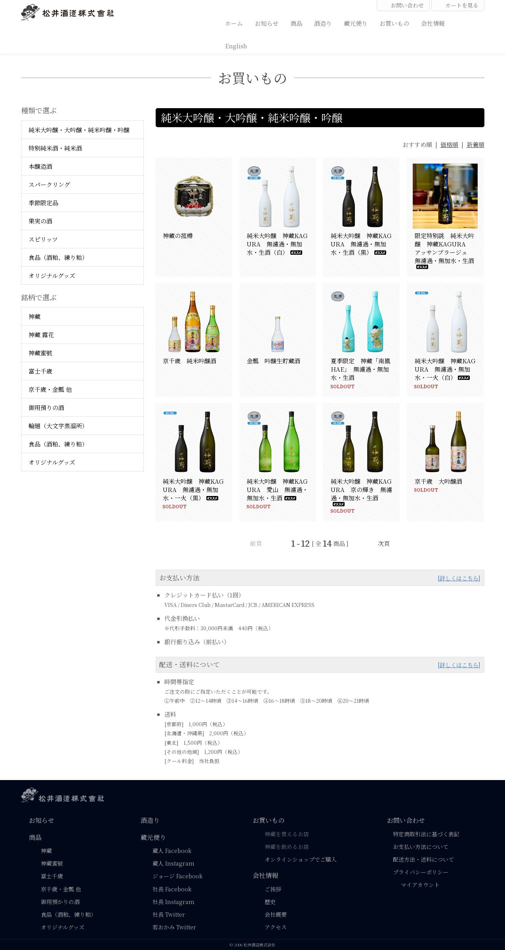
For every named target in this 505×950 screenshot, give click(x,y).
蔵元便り (356, 23)
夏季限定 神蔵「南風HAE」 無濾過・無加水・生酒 (360, 369)
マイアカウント (416, 885)
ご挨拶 (273, 889)
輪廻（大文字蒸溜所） (58, 426)
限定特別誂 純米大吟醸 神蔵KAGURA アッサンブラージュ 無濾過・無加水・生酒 (444, 250)
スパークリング (49, 184)
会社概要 (276, 914)
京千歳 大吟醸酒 (438, 481)
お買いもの (394, 23)
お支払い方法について (420, 847)
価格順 (449, 144)
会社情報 (433, 23)
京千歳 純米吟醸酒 (189, 361)
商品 (296, 23)
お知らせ (266, 23)
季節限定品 (43, 202)
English (236, 45)
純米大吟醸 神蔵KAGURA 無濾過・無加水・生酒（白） (277, 243)
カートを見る (457, 5)
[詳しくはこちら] (459, 578)
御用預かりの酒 (60, 902)
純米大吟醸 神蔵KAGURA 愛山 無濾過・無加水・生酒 (277, 489)
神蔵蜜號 (40, 353)
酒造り (323, 23)
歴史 (270, 902)
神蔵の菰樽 (177, 235)
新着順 (475, 144)
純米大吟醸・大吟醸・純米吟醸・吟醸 (79, 130)
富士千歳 (40, 371)
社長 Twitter (168, 914)
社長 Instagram (173, 902)
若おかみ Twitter (174, 927)
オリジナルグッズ (52, 275)
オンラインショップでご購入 (301, 859)
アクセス (276, 927)
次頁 (384, 543)
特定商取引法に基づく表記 (426, 834)
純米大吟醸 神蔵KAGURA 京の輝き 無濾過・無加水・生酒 (361, 491)
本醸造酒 (40, 166)
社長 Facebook (172, 889)
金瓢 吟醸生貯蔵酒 (273, 361)
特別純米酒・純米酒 (55, 148)
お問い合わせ (403, 5)
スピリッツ (43, 239)
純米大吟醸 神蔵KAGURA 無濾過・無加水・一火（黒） (193, 489)
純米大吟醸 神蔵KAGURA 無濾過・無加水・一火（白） (445, 369)
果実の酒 (40, 221)
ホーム (234, 23)
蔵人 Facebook (172, 851)
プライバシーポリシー (420, 872)
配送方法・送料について (423, 859)
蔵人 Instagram (173, 863)
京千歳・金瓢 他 (50, 389)
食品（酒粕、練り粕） (58, 257)
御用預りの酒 (46, 407)
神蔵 (34, 316)
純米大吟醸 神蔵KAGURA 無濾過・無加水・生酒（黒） (361, 243)
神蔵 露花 (41, 334)
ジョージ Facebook (177, 876)
